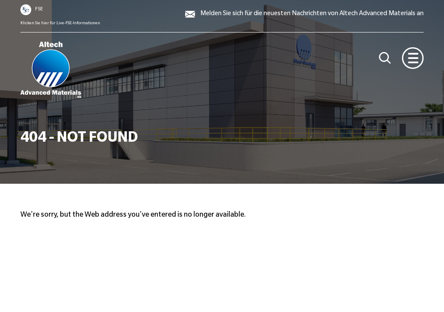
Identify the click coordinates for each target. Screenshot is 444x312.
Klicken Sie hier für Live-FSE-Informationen (60, 23)
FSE (39, 9)
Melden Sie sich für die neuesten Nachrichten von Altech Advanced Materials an (312, 14)
